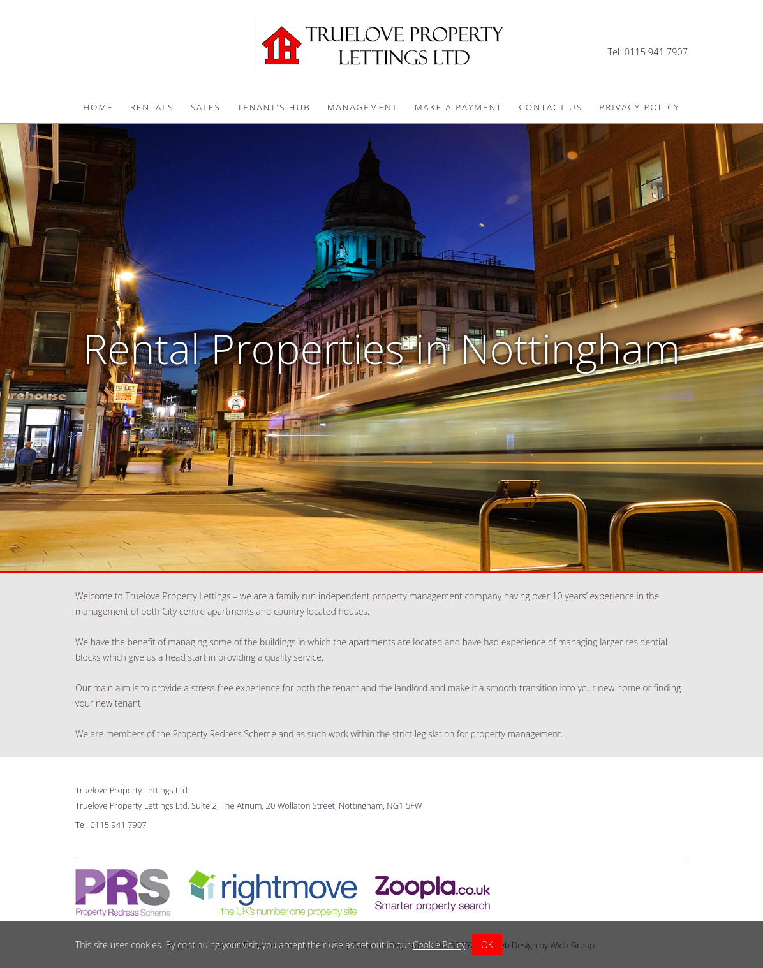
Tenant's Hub (274, 107)
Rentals (152, 107)
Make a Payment (458, 107)
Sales (206, 107)
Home (98, 107)
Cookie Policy (439, 945)
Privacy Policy (639, 107)
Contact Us (550, 107)
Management (362, 107)
